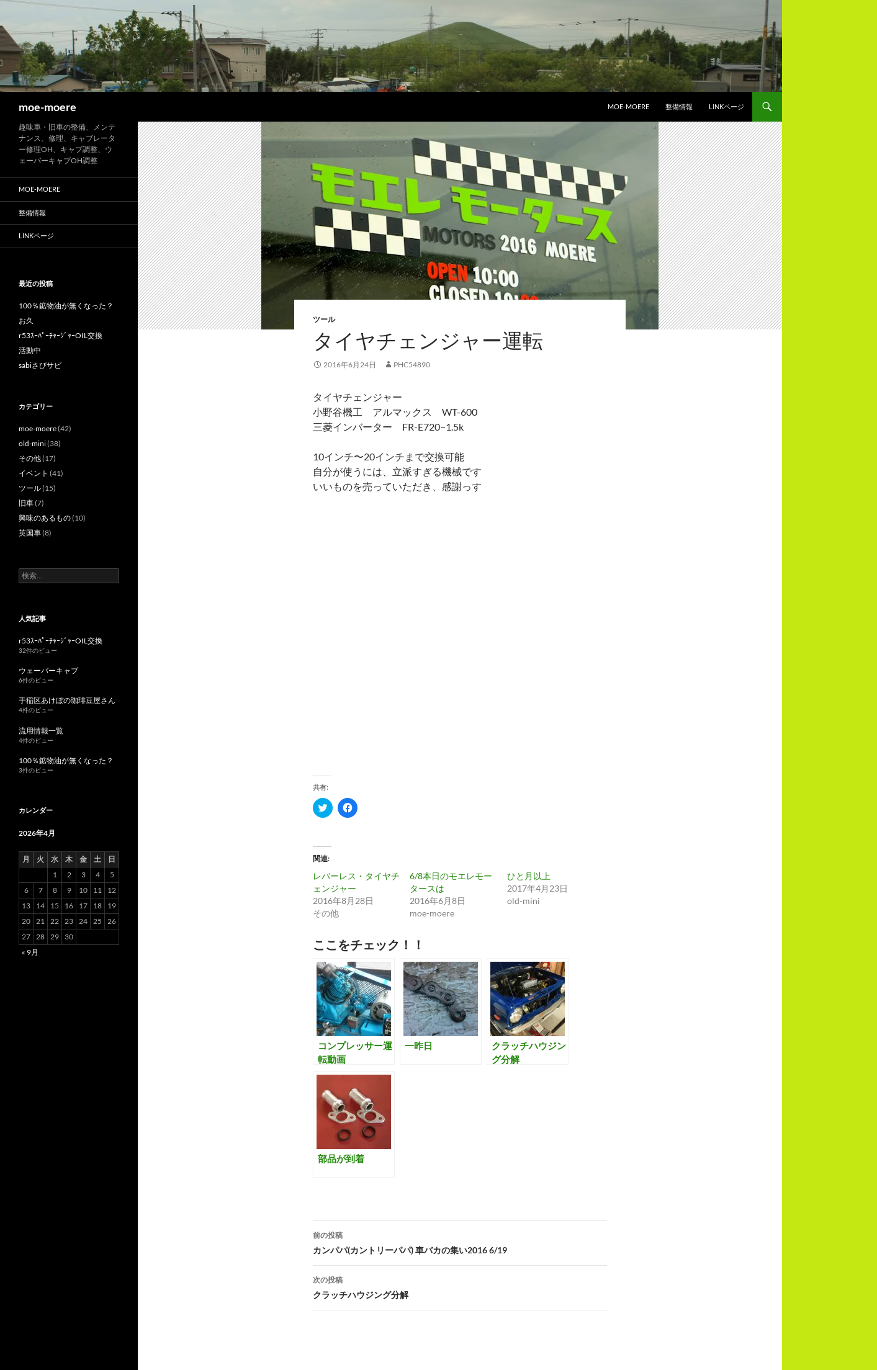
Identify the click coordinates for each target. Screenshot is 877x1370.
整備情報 (679, 106)
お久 (26, 320)
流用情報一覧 (41, 730)
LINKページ (726, 106)
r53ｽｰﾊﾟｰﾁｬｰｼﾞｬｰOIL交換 (60, 335)
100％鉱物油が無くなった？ (66, 305)
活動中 (30, 350)
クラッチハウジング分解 (460, 1286)
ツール (324, 319)
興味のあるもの (45, 517)
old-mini (32, 443)
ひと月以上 (529, 876)
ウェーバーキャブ (48, 670)
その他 (30, 458)
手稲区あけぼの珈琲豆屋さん (67, 700)
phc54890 (412, 364)
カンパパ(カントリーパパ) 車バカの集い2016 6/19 (460, 1241)
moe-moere (47, 107)
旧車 (26, 503)
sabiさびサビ (40, 365)
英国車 (30, 532)
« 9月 (30, 952)
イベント (33, 473)
